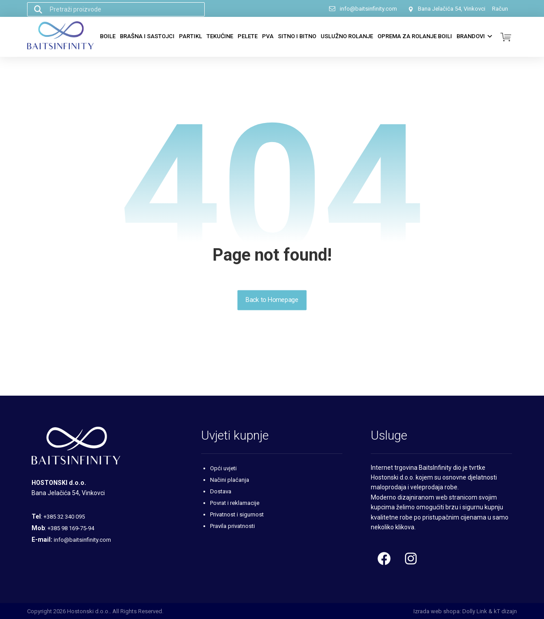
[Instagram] (410, 558)
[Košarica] (506, 36)
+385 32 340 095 (64, 516)
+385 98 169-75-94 (71, 528)
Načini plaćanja (229, 479)
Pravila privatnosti (232, 526)
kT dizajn (505, 611)
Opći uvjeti (223, 468)
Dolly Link (474, 611)
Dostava (220, 491)
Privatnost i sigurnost (237, 514)
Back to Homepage (272, 300)
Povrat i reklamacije (234, 503)
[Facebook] (384, 558)
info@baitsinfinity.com (82, 539)
